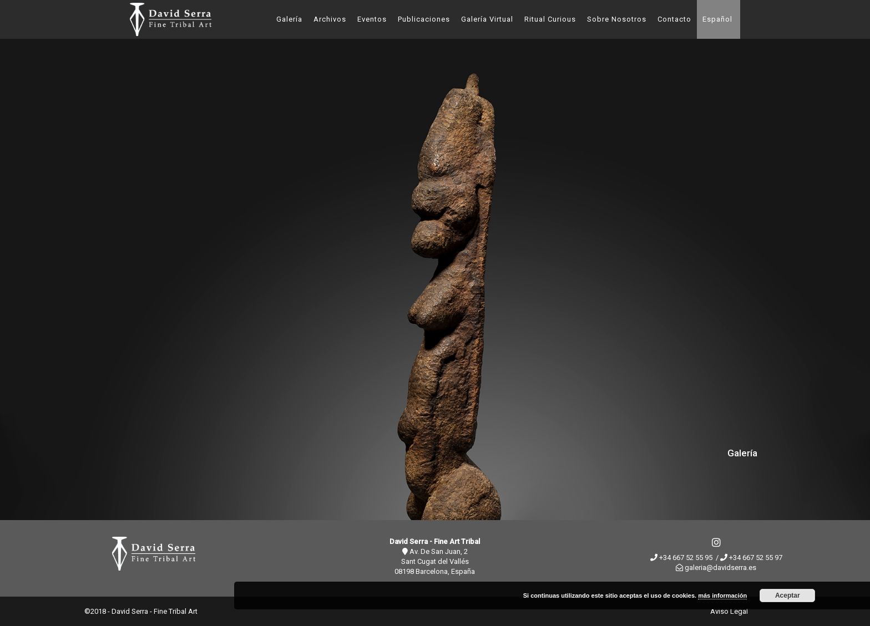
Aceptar (787, 595)
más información (722, 595)
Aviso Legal (729, 611)
